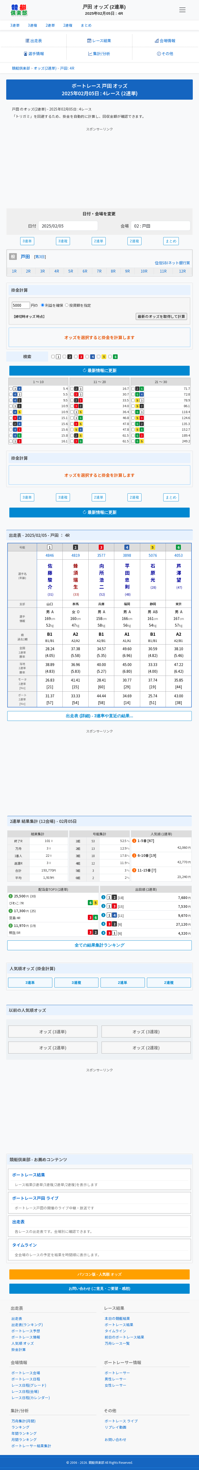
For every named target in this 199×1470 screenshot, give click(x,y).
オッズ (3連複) (146, 1031)
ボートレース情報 (25, 1337)
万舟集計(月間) (23, 1420)
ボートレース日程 (25, 1378)
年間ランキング (24, 1433)
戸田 (25, 256)
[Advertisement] (99, 166)
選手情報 (34, 53)
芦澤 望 (181, 572)
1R (14, 271)
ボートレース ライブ (121, 1420)
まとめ (86, 25)
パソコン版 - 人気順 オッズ (99, 1274)
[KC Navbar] (182, 10)
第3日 (40, 256)
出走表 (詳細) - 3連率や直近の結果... (99, 716)
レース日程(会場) (25, 1391)
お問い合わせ (115, 1439)
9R (127, 271)
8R (113, 271)
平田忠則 (127, 576)
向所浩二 (101, 576)
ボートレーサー (117, 1372)
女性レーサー (115, 1385)
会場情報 (165, 40)
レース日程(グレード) (28, 1385)
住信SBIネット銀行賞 (172, 262)
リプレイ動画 (115, 1427)
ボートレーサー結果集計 (31, 1445)
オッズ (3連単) (53, 1031)
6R (85, 271)
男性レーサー (115, 1378)
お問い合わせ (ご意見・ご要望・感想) (99, 1288)
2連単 (50, 25)
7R (99, 271)
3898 (127, 555)
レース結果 (99, 40)
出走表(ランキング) (27, 1324)
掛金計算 (18, 1349)
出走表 (34, 40)
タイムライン (24, 1245)
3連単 (15, 25)
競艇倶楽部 (21, 68)
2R (28, 271)
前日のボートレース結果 (124, 1337)
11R (163, 271)
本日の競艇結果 (117, 1318)
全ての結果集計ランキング (99, 945)
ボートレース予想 (25, 1330)
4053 (178, 555)
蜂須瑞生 (75, 576)
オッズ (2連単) (53, 1047)
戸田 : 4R (67, 68)
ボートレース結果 (28, 1175)
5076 (153, 555)
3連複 (32, 25)
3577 (101, 555)
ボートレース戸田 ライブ (35, 1198)
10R (144, 271)
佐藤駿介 (50, 576)
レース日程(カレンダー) (30, 1397)
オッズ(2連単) (45, 68)
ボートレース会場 (25, 1372)
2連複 (68, 25)
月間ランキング (24, 1439)
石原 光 (155, 572)
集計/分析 (99, 53)
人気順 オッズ (22, 1343)
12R (182, 271)
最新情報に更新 (99, 370)
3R (42, 271)
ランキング (20, 1427)
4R (56, 271)
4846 (50, 555)
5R (70, 271)
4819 (76, 555)
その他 (165, 53)
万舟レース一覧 (117, 1343)
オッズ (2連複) (146, 1047)
